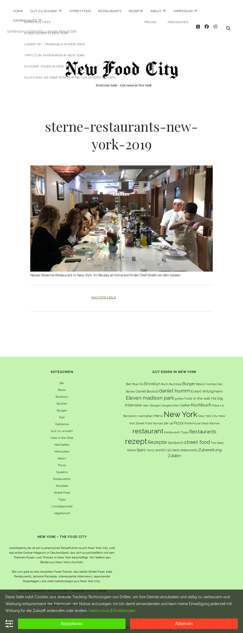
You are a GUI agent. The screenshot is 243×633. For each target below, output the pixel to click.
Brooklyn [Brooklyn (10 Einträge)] (152, 379)
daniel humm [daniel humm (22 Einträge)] (174, 386)
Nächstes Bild (103, 293)
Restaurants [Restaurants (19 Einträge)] (202, 427)
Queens (62, 468)
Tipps (62, 495)
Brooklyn (62, 392)
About (155, 11)
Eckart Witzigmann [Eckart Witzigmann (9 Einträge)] (207, 387)
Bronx (62, 385)
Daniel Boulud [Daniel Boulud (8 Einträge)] (147, 387)
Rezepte (136, 11)
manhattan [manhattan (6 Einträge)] (145, 412)
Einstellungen (124, 611)
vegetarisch (62, 509)
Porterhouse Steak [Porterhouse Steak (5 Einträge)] (196, 419)
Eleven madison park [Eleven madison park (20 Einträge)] (150, 393)
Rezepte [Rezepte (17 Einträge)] (157, 438)
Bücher (62, 399)
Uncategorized (61, 502)
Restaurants (109, 11)
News (62, 454)
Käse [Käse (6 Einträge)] (215, 401)
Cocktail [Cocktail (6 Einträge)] (211, 380)
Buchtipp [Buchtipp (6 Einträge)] (175, 380)
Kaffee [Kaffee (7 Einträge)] (185, 401)
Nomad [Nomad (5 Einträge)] (158, 419)
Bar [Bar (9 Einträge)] (128, 379)
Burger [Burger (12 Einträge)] (188, 379)
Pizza (62, 461)
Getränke (62, 420)
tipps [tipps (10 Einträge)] (141, 445)
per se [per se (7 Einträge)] (168, 419)
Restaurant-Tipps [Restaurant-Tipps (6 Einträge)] (176, 428)
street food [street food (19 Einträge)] (197, 438)
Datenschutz (25, 20)
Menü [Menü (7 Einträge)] (158, 412)
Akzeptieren (72, 623)
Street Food (80, 11)
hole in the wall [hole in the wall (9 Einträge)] (197, 394)
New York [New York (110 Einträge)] (180, 410)
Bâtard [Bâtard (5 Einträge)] (200, 379)
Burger (62, 406)
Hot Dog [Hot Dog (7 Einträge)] (217, 394)
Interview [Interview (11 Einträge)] (133, 401)
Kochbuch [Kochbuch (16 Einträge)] (201, 400)
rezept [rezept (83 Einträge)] (136, 437)
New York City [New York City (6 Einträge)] (208, 412)
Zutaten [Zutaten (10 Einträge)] (174, 451)
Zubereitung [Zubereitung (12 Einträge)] (210, 445)
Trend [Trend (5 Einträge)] (150, 446)
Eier (62, 413)
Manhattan (62, 440)
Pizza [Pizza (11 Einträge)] (179, 418)
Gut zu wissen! (43, 11)
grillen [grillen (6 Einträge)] (179, 394)
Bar (61, 379)
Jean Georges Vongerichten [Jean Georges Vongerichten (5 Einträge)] (161, 401)
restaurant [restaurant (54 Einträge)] (147, 426)
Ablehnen (184, 623)
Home (18, 11)
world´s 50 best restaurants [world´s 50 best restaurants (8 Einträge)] (176, 446)
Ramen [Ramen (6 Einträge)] (215, 419)
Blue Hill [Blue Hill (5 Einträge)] (137, 379)
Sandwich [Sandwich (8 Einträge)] (176, 438)
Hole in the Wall (62, 433)
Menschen (62, 447)
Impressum (183, 11)
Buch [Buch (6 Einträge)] (164, 380)
